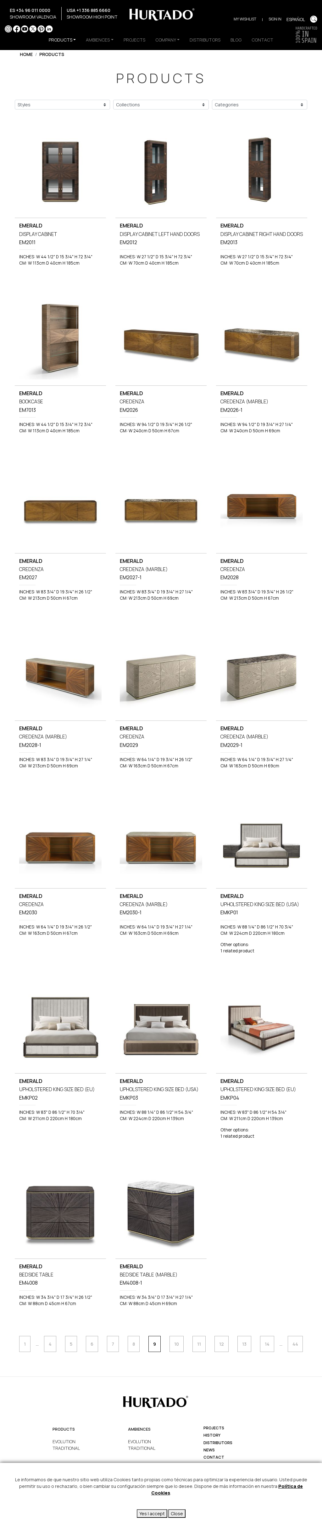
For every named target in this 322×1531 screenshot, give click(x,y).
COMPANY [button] (165, 40)
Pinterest (41, 28)
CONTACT (262, 40)
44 (295, 1344)
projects (213, 1428)
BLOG (236, 40)
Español (295, 19)
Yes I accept (152, 1514)
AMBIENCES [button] (98, 40)
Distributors (217, 1442)
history (211, 1435)
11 (199, 1344)
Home (26, 54)
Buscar (313, 19)
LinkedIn (49, 28)
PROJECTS (134, 40)
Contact (213, 1457)
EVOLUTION (64, 1441)
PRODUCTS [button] (60, 40)
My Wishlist (245, 19)
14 (267, 1344)
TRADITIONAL (66, 1448)
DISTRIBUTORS (205, 40)
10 (176, 1344)
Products (51, 54)
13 (244, 1344)
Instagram (8, 28)
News (209, 1450)
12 (221, 1344)
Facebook (16, 28)
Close (177, 1514)
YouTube (24, 28)
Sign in (275, 19)
